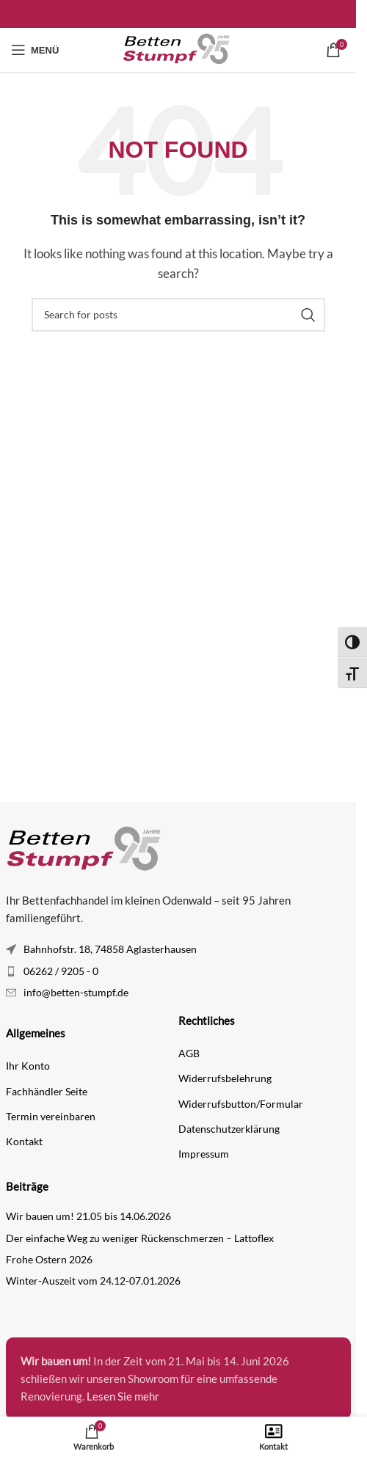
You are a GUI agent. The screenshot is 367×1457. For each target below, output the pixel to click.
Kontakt (24, 1141)
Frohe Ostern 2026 (49, 1259)
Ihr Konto (28, 1065)
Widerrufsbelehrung (225, 1078)
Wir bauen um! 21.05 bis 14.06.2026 (88, 1216)
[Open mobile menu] (35, 50)
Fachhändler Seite (46, 1091)
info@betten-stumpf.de (75, 992)
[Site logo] (178, 48)
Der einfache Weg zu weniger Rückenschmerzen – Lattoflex (140, 1238)
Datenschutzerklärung (229, 1128)
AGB (189, 1053)
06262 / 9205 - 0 (60, 971)
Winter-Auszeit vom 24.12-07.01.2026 (93, 1280)
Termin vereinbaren (50, 1116)
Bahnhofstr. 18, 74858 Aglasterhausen (110, 949)
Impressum (203, 1153)
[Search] (178, 315)
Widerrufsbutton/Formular (240, 1104)
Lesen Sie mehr (123, 1396)
